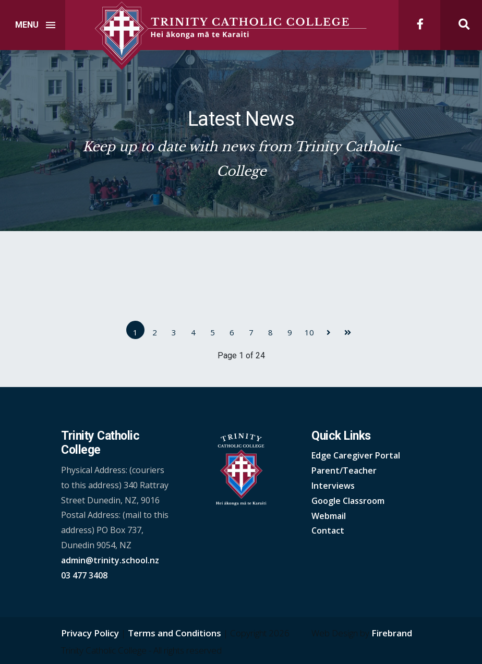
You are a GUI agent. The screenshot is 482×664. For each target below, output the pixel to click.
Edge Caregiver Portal (355, 455)
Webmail (328, 516)
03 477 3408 (84, 575)
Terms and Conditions (174, 633)
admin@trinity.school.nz (110, 560)
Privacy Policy (90, 633)
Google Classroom (347, 500)
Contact (327, 530)
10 (309, 332)
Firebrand (391, 633)
